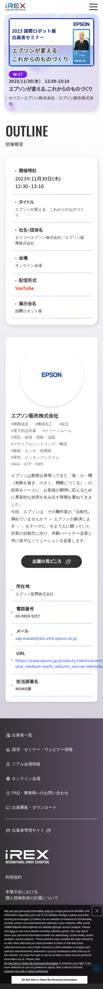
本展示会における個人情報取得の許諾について (32, 895)
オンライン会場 (23, 778)
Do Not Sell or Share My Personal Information (31, 963)
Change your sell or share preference (26, 971)
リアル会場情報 (23, 764)
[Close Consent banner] (97, 911)
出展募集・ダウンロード (31, 807)
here (12, 931)
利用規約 (14, 877)
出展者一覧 (19, 735)
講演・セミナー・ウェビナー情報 (39, 749)
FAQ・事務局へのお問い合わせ (37, 793)
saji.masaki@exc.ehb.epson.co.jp (46, 638)
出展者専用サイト (25, 830)
